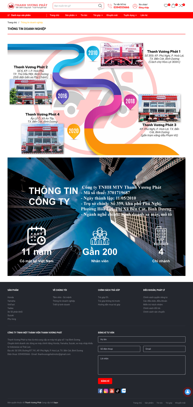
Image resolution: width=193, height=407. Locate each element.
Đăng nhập (144, 7)
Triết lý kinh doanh (61, 304)
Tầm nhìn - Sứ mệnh (62, 297)
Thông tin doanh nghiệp (64, 301)
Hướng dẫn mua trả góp (109, 304)
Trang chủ (54, 15)
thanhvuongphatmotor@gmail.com (54, 354)
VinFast (11, 304)
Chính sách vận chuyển (154, 312)
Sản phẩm (70, 15)
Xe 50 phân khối (15, 312)
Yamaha (11, 301)
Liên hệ (144, 15)
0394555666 (121, 7)
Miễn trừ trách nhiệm (153, 304)
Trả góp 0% (103, 297)
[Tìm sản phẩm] (78, 6)
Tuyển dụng (129, 15)
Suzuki (11, 315)
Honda (11, 297)
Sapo (56, 402)
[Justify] (100, 6)
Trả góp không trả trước (109, 301)
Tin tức (84, 15)
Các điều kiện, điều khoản (155, 301)
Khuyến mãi (112, 15)
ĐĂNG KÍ (105, 381)
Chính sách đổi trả (151, 308)
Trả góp (97, 15)
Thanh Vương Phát (33, 402)
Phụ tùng (12, 319)
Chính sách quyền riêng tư (155, 297)
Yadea (10, 308)
